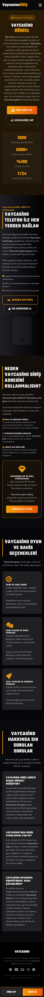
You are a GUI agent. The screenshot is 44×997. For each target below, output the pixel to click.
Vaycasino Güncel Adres (24, 978)
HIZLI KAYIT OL (22, 110)
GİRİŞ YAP (11, 992)
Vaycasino (14, 5)
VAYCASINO (22, 951)
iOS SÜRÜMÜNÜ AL (20, 309)
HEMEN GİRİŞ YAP (22, 120)
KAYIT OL (33, 992)
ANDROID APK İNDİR (20, 300)
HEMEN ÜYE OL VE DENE (22, 509)
